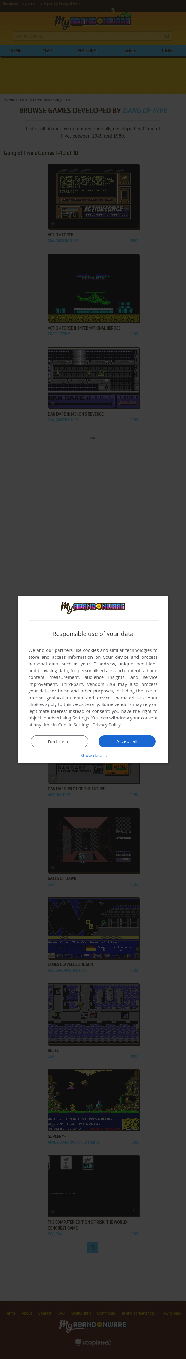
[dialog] (93, 679)
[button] (93, 755)
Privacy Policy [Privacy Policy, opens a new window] (107, 725)
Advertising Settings (68, 718)
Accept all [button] (127, 741)
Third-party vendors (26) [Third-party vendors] (88, 684)
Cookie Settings (74, 725)
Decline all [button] (59, 741)
